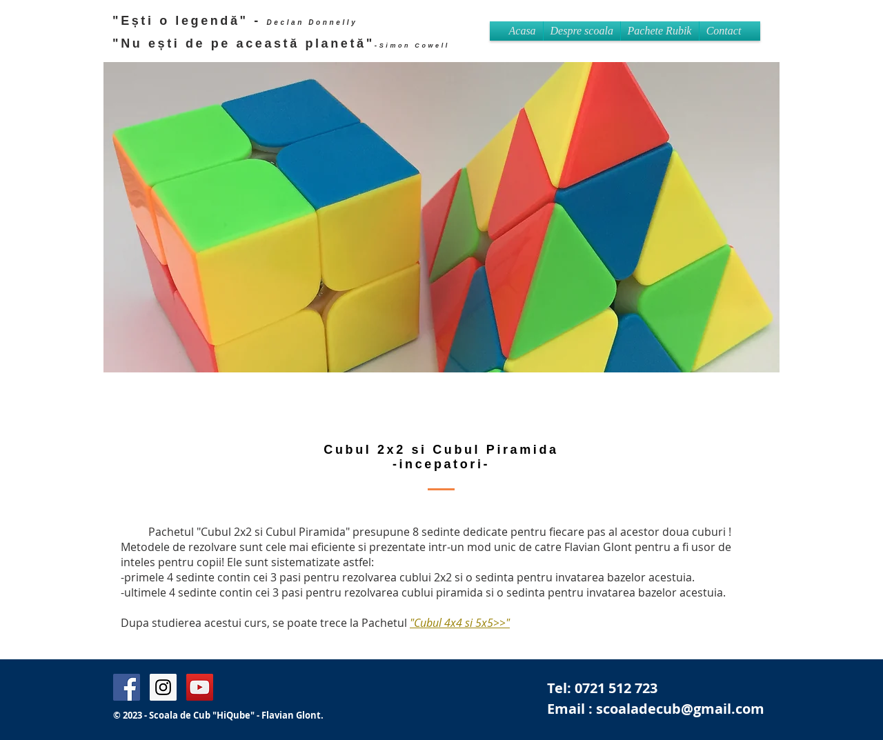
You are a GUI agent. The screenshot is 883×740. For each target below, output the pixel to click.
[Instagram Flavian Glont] (163, 687)
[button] (660, 31)
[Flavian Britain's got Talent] (199, 687)
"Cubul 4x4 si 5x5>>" (460, 622)
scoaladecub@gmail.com (680, 708)
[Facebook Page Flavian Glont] (126, 687)
